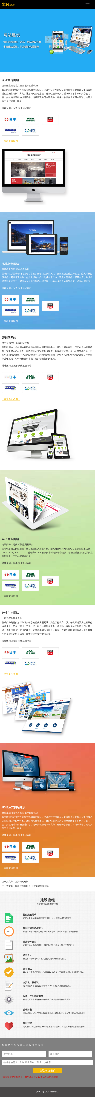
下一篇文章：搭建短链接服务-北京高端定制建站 (25, 886)
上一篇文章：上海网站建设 (15, 881)
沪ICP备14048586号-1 (47, 1091)
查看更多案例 (11, 141)
